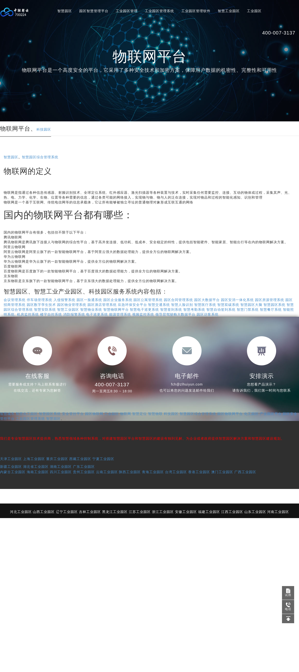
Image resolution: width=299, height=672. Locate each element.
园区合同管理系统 (178, 300)
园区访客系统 (208, 314)
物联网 (125, 414)
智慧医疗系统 (205, 305)
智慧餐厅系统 (271, 309)
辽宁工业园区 (67, 512)
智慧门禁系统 (248, 309)
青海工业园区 (153, 472)
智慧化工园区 (27, 414)
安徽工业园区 (186, 512)
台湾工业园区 (176, 472)
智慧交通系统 (159, 305)
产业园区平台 (271, 414)
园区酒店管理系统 (102, 305)
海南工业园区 (38, 472)
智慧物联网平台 (116, 309)
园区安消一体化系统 (237, 300)
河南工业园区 (278, 512)
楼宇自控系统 (51, 314)
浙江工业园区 (163, 512)
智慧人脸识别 (182, 305)
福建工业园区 (209, 512)
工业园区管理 (127, 11)
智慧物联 (155, 414)
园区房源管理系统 (269, 300)
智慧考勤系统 (194, 309)
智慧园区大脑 (251, 305)
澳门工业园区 (222, 472)
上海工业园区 (34, 459)
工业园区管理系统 (159, 11)
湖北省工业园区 (36, 467)
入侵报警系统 (64, 300)
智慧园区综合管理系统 (40, 157)
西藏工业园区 (80, 459)
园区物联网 (94, 414)
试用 (288, 592)
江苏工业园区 (140, 512)
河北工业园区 (21, 512)
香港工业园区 (199, 472)
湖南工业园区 (61, 467)
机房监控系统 (28, 314)
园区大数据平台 (207, 300)
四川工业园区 (61, 472)
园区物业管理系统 (71, 305)
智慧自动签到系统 (221, 309)
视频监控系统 (143, 314)
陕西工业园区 (130, 472)
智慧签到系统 (171, 309)
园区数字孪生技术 (41, 305)
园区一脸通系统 (89, 300)
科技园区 (43, 129)
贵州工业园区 (84, 472)
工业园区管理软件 (196, 11)
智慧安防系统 (45, 309)
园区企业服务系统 (117, 300)
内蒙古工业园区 (13, 472)
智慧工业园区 (229, 11)
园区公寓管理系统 (148, 300)
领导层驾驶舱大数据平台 (175, 314)
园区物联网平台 (230, 414)
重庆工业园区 (57, 459)
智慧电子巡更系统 (144, 309)
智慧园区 (64, 11)
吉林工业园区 (90, 512)
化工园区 (251, 414)
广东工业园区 (84, 467)
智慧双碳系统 (228, 305)
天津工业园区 (11, 459)
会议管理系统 (15, 300)
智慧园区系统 (274, 305)
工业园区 (254, 11)
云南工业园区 (107, 472)
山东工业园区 (255, 512)
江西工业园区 (232, 512)
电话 (286, 607)
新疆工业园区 (11, 467)
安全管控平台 (73, 414)
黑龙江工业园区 (115, 512)
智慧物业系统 (91, 309)
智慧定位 (139, 414)
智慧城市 (7, 414)
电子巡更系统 (97, 314)
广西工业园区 (245, 472)
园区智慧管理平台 (93, 11)
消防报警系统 (74, 314)
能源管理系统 (120, 314)
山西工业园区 (44, 512)
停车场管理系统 (39, 300)
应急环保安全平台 (132, 305)
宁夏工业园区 (103, 459)
